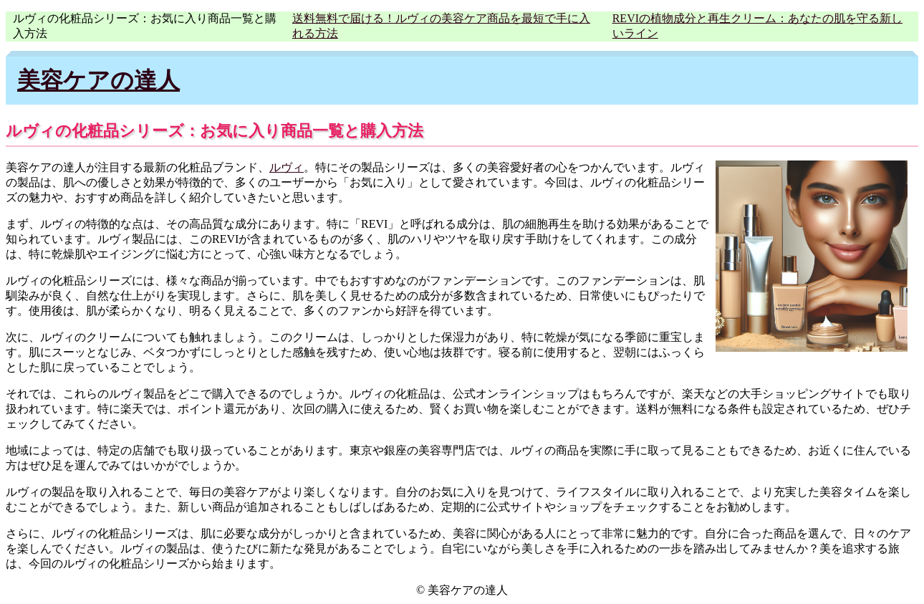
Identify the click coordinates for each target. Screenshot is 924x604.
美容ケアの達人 (98, 80)
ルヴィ (286, 167)
